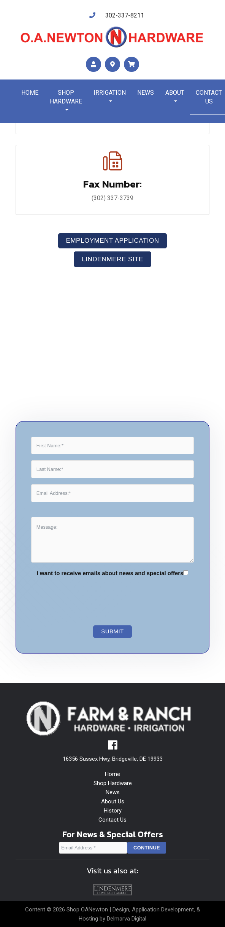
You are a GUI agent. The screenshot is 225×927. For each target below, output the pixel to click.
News (145, 92)
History (113, 810)
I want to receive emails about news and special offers (110, 573)
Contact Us (112, 819)
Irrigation (109, 92)
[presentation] (95, 598)
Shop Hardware (66, 97)
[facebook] (112, 747)
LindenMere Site (112, 259)
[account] (93, 64)
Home (29, 92)
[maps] (112, 64)
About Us (112, 801)
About (174, 92)
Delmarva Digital (126, 918)
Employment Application (112, 240)
